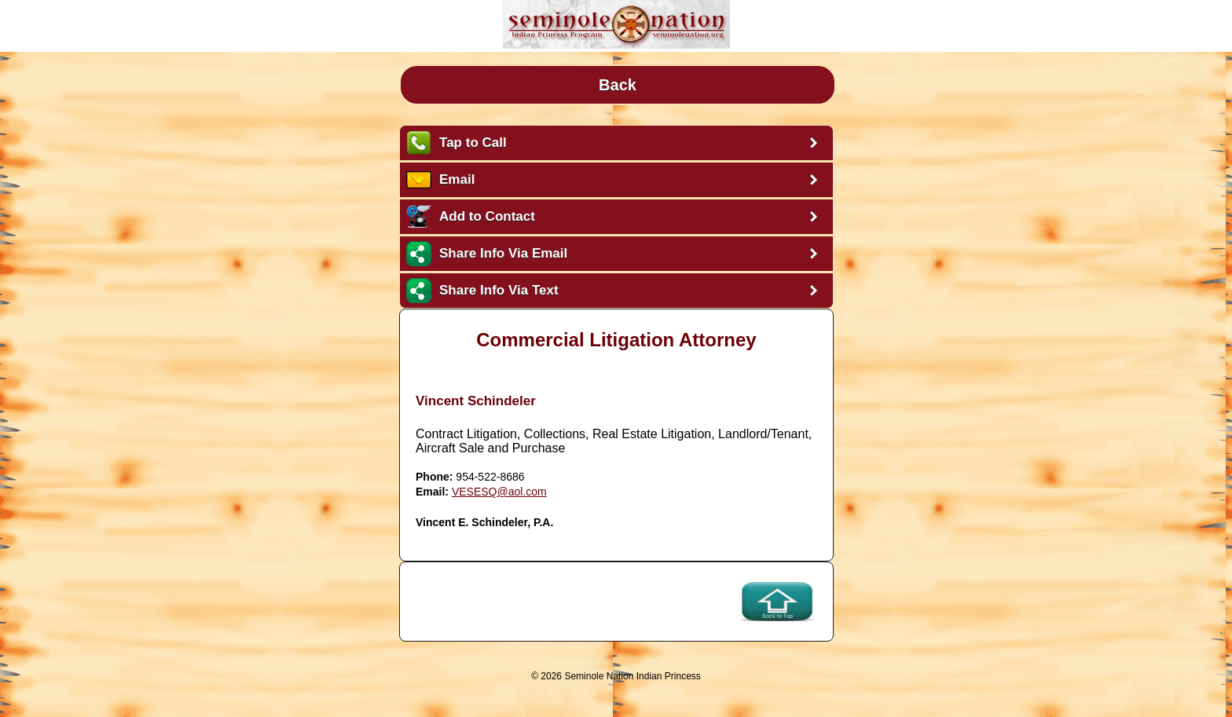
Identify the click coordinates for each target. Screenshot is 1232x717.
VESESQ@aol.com (499, 491)
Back (617, 84)
